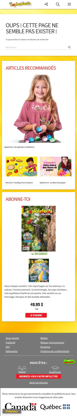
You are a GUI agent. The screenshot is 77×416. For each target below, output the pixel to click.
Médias (44, 338)
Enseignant (55, 372)
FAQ (8, 347)
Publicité (10, 342)
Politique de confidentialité (54, 351)
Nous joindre (12, 338)
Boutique (45, 347)
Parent (22, 372)
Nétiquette (11, 351)
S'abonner (12, 411)
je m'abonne (36, 315)
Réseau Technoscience (52, 342)
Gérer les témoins (38, 382)
